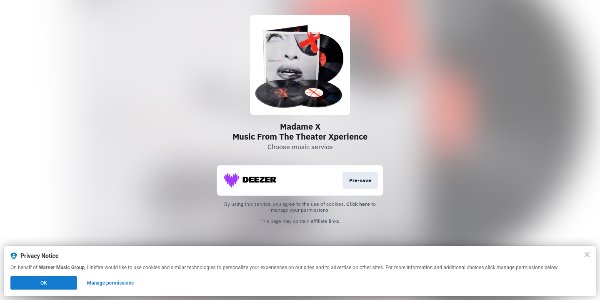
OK (43, 283)
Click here (358, 204)
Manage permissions (110, 283)
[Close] (587, 254)
